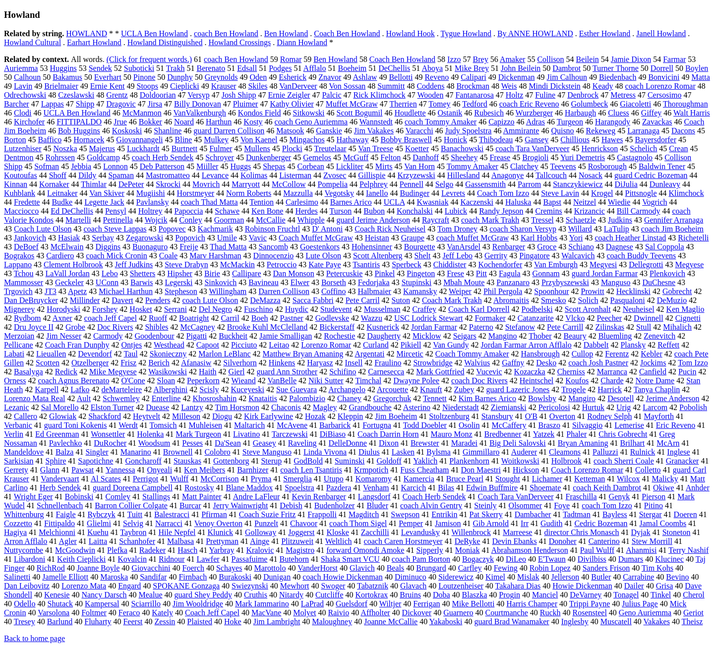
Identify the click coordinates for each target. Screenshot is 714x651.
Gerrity (495, 255)
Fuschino (258, 309)
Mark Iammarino (262, 603)
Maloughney (332, 621)
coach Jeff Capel (110, 318)
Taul (130, 354)
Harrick (609, 389)
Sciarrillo (146, 603)
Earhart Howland (94, 42)
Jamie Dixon (631, 59)
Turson (340, 211)
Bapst (552, 202)
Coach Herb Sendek (434, 496)
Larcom (655, 407)
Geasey (264, 443)
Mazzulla (298, 193)
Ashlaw (365, 77)
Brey (480, 59)
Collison (550, 59)
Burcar (190, 505)
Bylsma (438, 452)
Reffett (668, 345)
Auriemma (21, 68)
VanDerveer (298, 86)
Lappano (18, 264)
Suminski (349, 461)
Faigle (66, 514)
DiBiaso (333, 434)
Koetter (417, 148)
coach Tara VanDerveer (532, 148)
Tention (261, 202)
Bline (183, 139)
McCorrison (219, 478)
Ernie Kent (107, 86)
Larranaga (643, 130)
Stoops (148, 86)
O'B (531, 416)
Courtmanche (506, 612)
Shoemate (545, 487)
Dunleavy (665, 184)
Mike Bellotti (473, 603)
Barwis (141, 282)
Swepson (405, 514)
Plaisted (199, 621)
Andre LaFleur (256, 496)
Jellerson (565, 577)
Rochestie (339, 336)
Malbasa (180, 541)
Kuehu (98, 532)
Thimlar (94, 184)
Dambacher (533, 514)
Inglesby (575, 621)
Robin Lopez (550, 568)
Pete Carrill (565, 327)
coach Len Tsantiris (311, 470)
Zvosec (334, 175)
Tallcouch (551, 175)
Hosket (140, 309)
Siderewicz (456, 577)
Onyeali (159, 470)
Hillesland (463, 175)
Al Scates (106, 478)
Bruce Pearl (464, 478)
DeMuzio (672, 300)
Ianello (377, 193)
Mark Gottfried (440, 371)
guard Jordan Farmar (605, 273)
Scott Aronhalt (588, 309)
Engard (129, 586)
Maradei (464, 443)
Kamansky (420, 291)
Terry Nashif (688, 550)
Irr (525, 523)
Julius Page (639, 603)
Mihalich (677, 327)
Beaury (574, 336)
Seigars (464, 336)
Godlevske (332, 318)
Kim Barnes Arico (487, 398)
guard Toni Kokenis (75, 425)
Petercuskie (344, 273)
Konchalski (415, 211)
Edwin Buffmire (492, 487)
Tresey (24, 621)
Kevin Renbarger (319, 496)
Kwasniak (432, 202)
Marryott (246, 184)
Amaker (513, 59)
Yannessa (120, 470)
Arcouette (392, 389)
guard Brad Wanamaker (511, 621)
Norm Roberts (248, 193)
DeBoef (26, 246)
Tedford (474, 104)
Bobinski (79, 496)
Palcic (331, 95)
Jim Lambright (276, 621)
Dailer (634, 586)
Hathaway (353, 139)
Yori (576, 238)
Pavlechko (65, 443)
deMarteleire (121, 389)
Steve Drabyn (186, 264)
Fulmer (220, 148)
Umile (227, 238)
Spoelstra (299, 487)
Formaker (490, 318)
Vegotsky (339, 193)
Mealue (151, 595)
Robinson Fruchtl (272, 229)
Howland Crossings (239, 42)
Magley (325, 407)
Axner (62, 318)
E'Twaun (552, 559)
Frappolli (322, 514)
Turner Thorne (616, 68)
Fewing (506, 568)
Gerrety (16, 470)
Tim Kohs (657, 568)
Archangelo (346, 389)
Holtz (515, 95)
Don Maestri (481, 470)
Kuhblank (19, 193)
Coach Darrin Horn (388, 434)
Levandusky (420, 532)
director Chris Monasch (581, 532)
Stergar (650, 514)
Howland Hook (410, 33)
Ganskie (329, 130)
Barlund (60, 621)
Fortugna (376, 425)
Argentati (369, 354)
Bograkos (19, 255)
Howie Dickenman (582, 586)
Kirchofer (29, 122)
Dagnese (619, 246)
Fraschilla (580, 496)
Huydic (296, 309)
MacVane (266, 612)
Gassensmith (485, 184)
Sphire (56, 461)
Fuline (545, 95)
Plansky (633, 345)
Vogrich (654, 202)
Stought (507, 478)
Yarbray (222, 550)
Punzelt (266, 523)
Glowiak (62, 416)
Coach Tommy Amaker (472, 354)
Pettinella (118, 220)
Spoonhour (551, 291)
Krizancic (589, 211)
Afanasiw (196, 362)
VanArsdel (463, 246)
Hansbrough (540, 354)
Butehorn (294, 559)
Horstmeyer (196, 193)
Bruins (410, 595)
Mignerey (19, 309)
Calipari (473, 77)
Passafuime (250, 559)
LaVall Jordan (67, 273)
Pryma (261, 478)
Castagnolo (635, 157)
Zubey (464, 389)
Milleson (186, 416)
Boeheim (352, 68)
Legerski (178, 282)
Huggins (63, 68)
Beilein (587, 59)
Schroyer (219, 157)
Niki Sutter (326, 380)
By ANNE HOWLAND (535, 33)
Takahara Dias (518, 586)
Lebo (110, 273)
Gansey (536, 139)
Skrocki (168, 184)
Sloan (166, 380)
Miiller (207, 166)
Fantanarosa (474, 95)
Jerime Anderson (672, 398)
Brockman (472, 86)
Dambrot (566, 68)
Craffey (425, 309)
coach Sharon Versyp (522, 229)
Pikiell (411, 345)
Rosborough (607, 166)
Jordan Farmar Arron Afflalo (526, 345)
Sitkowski (309, 113)
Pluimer (245, 104)
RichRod (51, 568)
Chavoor (303, 523)
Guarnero (458, 612)
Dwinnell (648, 318)
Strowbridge (432, 362)
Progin (509, 595)
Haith (208, 371)
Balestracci (171, 514)
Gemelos (317, 157)
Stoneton (676, 532)
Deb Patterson (162, 166)
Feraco (129, 612)
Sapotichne (95, 461)
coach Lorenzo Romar (660, 86)
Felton (390, 157)
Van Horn (419, 166)
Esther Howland (605, 33)
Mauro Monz (452, 434)
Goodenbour (155, 336)
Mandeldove (24, 452)
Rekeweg (601, 130)
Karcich (413, 487)
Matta (701, 77)
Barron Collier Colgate (131, 505)
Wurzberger (534, 113)
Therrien (403, 104)
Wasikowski (167, 371)
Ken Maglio (685, 309)
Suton (401, 300)
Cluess (618, 113)
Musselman (382, 309)
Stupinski (416, 282)
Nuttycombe (23, 550)
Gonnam (546, 273)
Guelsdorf (351, 603)
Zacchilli (375, 532)
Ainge (259, 541)
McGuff (355, 157)
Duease (157, 407)
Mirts (384, 166)
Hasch (187, 550)
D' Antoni (327, 229)
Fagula (510, 273)
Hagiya (15, 532)
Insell (354, 362)
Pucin (687, 371)
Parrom (529, 184)
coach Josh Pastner (598, 362)
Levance (215, 175)
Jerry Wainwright (240, 505)
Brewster (425, 443)
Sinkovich (220, 282)
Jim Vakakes (374, 130)
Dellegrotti (646, 264)
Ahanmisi (641, 550)
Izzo (454, 59)
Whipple (310, 220)
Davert (122, 300)
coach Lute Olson (210, 300)
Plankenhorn (469, 461)
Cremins (548, 211)
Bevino (677, 577)
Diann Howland (302, 42)
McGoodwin (75, 550)
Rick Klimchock (379, 95)
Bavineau (263, 282)
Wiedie (619, 202)
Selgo (444, 184)
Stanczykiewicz (577, 184)
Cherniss (571, 371)
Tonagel (626, 595)
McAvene (292, 425)
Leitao (279, 345)
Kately (162, 612)
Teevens (563, 166)
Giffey (651, 113)
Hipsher (179, 273)
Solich (588, 300)
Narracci (168, 523)
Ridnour (171, 559)
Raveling (302, 443)
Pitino (653, 505)
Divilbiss (592, 559)
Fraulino (387, 362)
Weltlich (338, 541)
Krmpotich (371, 470)
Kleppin (350, 416)
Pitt (481, 273)
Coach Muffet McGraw (316, 238)
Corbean (311, 166)
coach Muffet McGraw (472, 238)
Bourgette (419, 246)
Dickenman (516, 77)
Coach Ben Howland (347, 33)
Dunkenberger (268, 157)
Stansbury (497, 416)
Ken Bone (267, 211)
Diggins (107, 246)
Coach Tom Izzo (503, 193)
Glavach (413, 586)
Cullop (583, 354)
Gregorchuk (392, 398)
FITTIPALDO (79, 122)
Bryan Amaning (583, 443)
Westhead (169, 345)
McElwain (67, 246)
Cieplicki (184, 86)
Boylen (696, 68)
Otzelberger (90, 362)
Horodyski (63, 309)
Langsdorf (374, 496)
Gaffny (513, 362)
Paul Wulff (597, 550)
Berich (159, 362)
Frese (455, 273)
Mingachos (307, 139)
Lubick (456, 211)
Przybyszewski (565, 282)
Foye (562, 505)
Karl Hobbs (539, 238)
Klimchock (686, 193)
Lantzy (192, 407)
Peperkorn (203, 380)
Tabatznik (372, 586)
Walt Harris (691, 113)
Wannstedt (376, 122)
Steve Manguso (267, 452)
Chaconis (286, 407)
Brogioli (535, 157)
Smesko (553, 300)
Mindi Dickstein (554, 86)
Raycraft (435, 220)
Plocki (292, 148)
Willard (580, 229)
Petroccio (282, 264)
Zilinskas (609, 327)
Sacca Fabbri (313, 300)
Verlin (13, 434)
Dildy (87, 175)
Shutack (60, 603)
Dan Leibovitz (27, 586)
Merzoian (19, 336)
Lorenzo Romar (326, 345)
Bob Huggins (79, 130)
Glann (50, 470)
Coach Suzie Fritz (267, 514)
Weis (509, 86)
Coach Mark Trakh (452, 300)
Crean (678, 148)
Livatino (246, 434)
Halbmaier (374, 291)
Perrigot (146, 478)
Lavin (23, 86)
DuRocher (110, 443)
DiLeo (516, 559)
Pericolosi (554, 407)
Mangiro (581, 398)
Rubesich (489, 113)
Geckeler (69, 282)
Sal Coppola (664, 246)
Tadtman (577, 514)
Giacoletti (635, 104)
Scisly (209, 389)
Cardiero (60, 255)
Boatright (194, 318)
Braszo (549, 425)
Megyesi (603, 264)
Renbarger (508, 246)
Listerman (295, 175)
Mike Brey (472, 68)
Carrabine (638, 577)
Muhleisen (205, 425)
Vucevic (489, 371)
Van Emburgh (556, 264)
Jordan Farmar (434, 327)
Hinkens (282, 362)
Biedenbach (618, 77)
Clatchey (524, 166)
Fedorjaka (374, 282)
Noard (184, 122)
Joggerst (301, 532)
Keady (603, 86)
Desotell (620, 398)
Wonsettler (108, 434)
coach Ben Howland (226, 33)
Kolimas (253, 175)
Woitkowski (520, 461)
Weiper (460, 291)
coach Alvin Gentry (431, 505)
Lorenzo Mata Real (34, 398)
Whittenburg (24, 514)
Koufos (577, 380)
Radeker (152, 550)
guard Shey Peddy (203, 595)
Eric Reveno (676, 425)
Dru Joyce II (34, 327)
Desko (546, 362)
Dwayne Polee (416, 380)
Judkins (620, 220)
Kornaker (54, 184)
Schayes (229, 568)
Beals (396, 568)
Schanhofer (137, 541)
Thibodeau (496, 139)
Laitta (98, 541)
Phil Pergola (502, 291)
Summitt (391, 86)
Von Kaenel (259, 139)
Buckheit (233, 336)
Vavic (257, 238)
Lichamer (547, 478)
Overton (562, 416)
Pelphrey (373, 184)
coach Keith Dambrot (607, 487)
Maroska (114, 577)
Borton (15, 139)
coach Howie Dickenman (342, 577)
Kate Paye (324, 264)
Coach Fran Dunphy (77, 345)
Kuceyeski (247, 389)
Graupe (412, 238)
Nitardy (291, 595)
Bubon (374, 211)
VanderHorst (318, 568)
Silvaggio (587, 425)
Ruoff (158, 318)
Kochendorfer (500, 264)
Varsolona (53, 612)
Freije (188, 246)
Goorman (229, 220)
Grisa (664, 586)
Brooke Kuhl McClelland (267, 327)
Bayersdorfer (655, 139)
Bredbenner (503, 434)
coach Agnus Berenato (73, 380)
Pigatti (196, 336)
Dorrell (662, 68)
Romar (291, 59)
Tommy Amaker (472, 166)
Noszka (65, 148)
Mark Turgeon (198, 434)
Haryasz (320, 362)
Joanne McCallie (390, 621)
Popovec (171, 229)
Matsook (290, 130)
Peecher (609, 318)
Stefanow (520, 327)
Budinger (414, 193)
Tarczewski (290, 434)
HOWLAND (86, 33)
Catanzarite (536, 318)
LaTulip (616, 229)
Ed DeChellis (72, 211)
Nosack (590, 175)
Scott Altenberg (378, 255)
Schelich (643, 148)
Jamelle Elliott (65, 577)
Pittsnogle (641, 193)
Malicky (665, 478)
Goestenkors (320, 246)
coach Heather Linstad (630, 238)
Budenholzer (334, 505)
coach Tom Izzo (607, 505)
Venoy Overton (218, 523)
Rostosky (199, 487)
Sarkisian (19, 461)
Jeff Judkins (134, 264)
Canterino (604, 541)
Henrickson (599, 148)
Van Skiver (106, 193)
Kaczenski (476, 202)
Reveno (436, 77)
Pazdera (339, 487)
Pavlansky (152, 202)
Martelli (78, 220)
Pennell (411, 184)
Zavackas (657, 122)
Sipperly (429, 550)
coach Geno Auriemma (311, 122)
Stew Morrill (652, 541)
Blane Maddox (249, 487)
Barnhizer (252, 470)
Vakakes (657, 621)
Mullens (257, 148)
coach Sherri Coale (624, 461)
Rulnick (642, 452)
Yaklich (425, 461)
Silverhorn (240, 362)
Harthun (219, 122)
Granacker (682, 461)
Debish (291, 505)
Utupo (334, 478)
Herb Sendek (60, 487)
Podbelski (537, 309)
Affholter (375, 612)
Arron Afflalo (25, 541)
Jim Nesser (63, 336)
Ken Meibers (204, 470)
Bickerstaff (337, 327)
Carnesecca (386, 371)
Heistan (377, 238)
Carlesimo (302, 202)
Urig (623, 407)
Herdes (306, 211)
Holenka (150, 434)
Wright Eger (33, 496)
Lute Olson (323, 255)
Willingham (227, 291)
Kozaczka (529, 371)
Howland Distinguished (165, 42)
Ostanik (450, 113)
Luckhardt (143, 148)
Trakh (175, 68)
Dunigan (277, 577)
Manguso (616, 282)
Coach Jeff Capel (212, 612)
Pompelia (333, 184)
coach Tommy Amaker (440, 122)
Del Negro (215, 309)
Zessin (165, 621)
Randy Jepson (501, 211)
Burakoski (235, 577)
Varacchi (419, 130)
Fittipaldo (59, 523)
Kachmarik (215, 229)
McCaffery (509, 425)
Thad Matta (228, 246)
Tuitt (135, 514)
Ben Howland (286, 33)
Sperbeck (406, 264)
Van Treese (375, 148)
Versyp (198, 95)
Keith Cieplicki (81, 559)
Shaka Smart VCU (350, 559)
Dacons (683, 130)
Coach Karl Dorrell (479, 309)
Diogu (222, 416)
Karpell (47, 389)
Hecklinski (633, 291)
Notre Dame (655, 380)
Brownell (178, 452)
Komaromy (374, 478)
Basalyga (28, 371)
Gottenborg (231, 461)
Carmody (108, 336)
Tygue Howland (466, 33)
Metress (623, 95)
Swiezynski (250, 586)
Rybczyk (102, 514)
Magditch (364, 514)
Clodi (23, 113)
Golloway (260, 532)
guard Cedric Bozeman (651, 175)
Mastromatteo (168, 175)
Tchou (24, 273)
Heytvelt (146, 416)
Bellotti (401, 77)
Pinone (144, 77)
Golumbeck (589, 104)
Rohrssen (60, 157)
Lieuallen (51, 354)
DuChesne (658, 282)
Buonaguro (150, 246)
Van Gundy (451, 345)
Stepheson (181, 291)
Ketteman (589, 478)
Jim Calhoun (567, 77)
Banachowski (462, 148)
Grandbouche (370, 407)
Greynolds (221, 77)
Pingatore (534, 255)
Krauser (224, 86)
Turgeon (570, 122)
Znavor (329, 77)
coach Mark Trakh (490, 220)
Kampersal (102, 603)
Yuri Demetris (582, 157)
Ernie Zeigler (289, 95)
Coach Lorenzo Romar (587, 470)
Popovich (190, 238)
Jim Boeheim (396, 416)
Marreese (518, 532)
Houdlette (409, 113)
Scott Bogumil (360, 113)
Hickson (526, 470)
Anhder (698, 487)
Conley (190, 220)
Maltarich (249, 425)
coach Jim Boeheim (672, 229)
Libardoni (29, 559)
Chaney (349, 398)
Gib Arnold (491, 523)
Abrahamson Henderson (529, 550)
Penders (158, 300)
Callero (25, 416)
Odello (25, 603)
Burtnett (184, 148)
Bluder (377, 505)
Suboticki (139, 68)
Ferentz (617, 354)
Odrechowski (25, 95)
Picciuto (244, 345)
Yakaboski (446, 621)
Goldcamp (103, 157)
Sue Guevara (296, 389)
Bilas (446, 487)
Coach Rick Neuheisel (390, 229)
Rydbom (27, 318)
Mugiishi (150, 193)
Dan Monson (293, 273)
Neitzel (584, 202)
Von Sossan (347, 86)
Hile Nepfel (176, 532)
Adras (535, 122)
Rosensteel (590, 612)
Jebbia (81, 166)
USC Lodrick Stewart (428, 318)
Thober (540, 336)
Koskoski (127, 130)
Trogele (573, 389)
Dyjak (641, 532)
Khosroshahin (214, 398)
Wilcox (628, 478)
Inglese (678, 452)
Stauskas (187, 461)
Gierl (237, 371)
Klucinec (669, 559)
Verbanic (18, 425)
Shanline (167, 130)
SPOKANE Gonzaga (186, 586)
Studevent (336, 309)
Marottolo (270, 568)
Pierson (653, 496)
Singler (96, 452)
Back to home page (34, 638)
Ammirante (521, 130)
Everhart (107, 77)
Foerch (193, 568)
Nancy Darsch (103, 595)
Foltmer (94, 612)
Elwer (300, 282)
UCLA (394, 202)
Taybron (133, 532)
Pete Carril (363, 300)
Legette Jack (104, 202)
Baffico (49, 139)
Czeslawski (76, 95)
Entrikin (444, 514)
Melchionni (57, 532)
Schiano (581, 246)
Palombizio (307, 398)
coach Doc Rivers (479, 380)
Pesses (192, 443)
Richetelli (693, 238)
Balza (64, 452)
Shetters (143, 273)
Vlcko (575, 318)
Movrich (206, 184)
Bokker (150, 122)
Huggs (240, 166)
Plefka (117, 550)
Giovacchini (150, 568)
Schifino (342, 371)
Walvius (477, 362)
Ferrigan (426, 603)
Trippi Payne (589, 603)
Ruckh (550, 612)
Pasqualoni (627, 300)
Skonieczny (168, 354)
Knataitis (262, 398)
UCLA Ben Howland (154, 33)
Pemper (411, 523)
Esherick (292, 77)
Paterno (481, 327)
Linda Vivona (325, 452)
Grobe (75, 327)
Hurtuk (593, 407)
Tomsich (163, 425)
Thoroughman (685, 104)
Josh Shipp (239, 95)
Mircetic (410, 354)
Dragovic (121, 104)
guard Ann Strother (286, 371)
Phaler (576, 434)
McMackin (237, 264)
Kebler (651, 354)
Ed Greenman (57, 434)
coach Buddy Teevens (641, 255)
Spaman (121, 175)
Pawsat (82, 470)
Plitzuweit (297, 541)
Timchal (368, 380)
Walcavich (578, 255)
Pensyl (115, 211)
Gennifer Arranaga (674, 220)
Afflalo (314, 68)
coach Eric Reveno (529, 104)
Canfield (652, 371)
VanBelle (282, 380)
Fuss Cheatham (424, 470)
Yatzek (544, 434)
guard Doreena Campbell (133, 487)
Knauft (431, 389)
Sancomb (273, 246)
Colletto (648, 470)
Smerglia (297, 478)
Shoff (57, 175)
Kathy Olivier (291, 104)
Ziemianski (509, 407)
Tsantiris (366, 264)
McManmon (142, 113)
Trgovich (18, 291)
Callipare (246, 273)
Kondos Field (259, 113)
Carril (230, 318)
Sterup (271, 461)
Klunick (221, 532)
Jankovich (30, 238)
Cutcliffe (329, 595)
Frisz (128, 362)
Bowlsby (542, 398)
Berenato (210, 68)
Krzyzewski (416, 175)
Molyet (304, 612)
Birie (212, 273)
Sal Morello (60, 407)
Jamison (448, 523)
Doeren (685, 514)
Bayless (614, 514)
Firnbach (192, 577)
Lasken (403, 452)
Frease (499, 157)
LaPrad (312, 603)
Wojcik (156, 220)
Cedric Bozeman (600, 523)
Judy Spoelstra (468, 130)
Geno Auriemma (645, 612)
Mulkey (216, 139)
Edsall (247, 68)
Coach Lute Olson (42, 229)
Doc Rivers (115, 327)
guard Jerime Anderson (373, 220)
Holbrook (566, 461)
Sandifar (153, 577)
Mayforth (658, 416)
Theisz (692, 621)
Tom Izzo (693, 362)
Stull (643, 327)
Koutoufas (20, 175)
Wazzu (371, 318)
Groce (546, 246)
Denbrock (582, 95)
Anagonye (507, 175)
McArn (667, 443)
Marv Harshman (215, 255)
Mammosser (23, 282)
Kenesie (57, 595)
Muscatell (616, 621)
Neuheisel (638, 309)
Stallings (156, 496)
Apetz (77, 291)
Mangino (502, 336)
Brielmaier (61, 86)
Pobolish (693, 407)
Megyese (689, 264)
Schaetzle (581, 220)
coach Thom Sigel (358, 523)
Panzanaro (513, 282)
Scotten (48, 362)
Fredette (27, 202)
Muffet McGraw (352, 104)
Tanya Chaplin (657, 389)
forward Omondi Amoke (365, 550)
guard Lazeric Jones (517, 389)
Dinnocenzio (273, 255)
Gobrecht (677, 291)
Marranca (612, 371)
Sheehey (464, 157)
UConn (107, 282)
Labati (14, 354)
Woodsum (154, 443)
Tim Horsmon (237, 407)
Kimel (495, 577)
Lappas (52, 104)
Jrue (120, 122)
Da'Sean (228, 443)
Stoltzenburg (449, 416)
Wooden (430, 95)
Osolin (469, 425)
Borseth (333, 282)
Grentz (117, 95)
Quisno (562, 130)
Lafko (79, 389)
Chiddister (450, 264)
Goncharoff (143, 461)
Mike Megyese (113, 371)
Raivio (339, 612)
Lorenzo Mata (83, 586)
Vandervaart (60, 478)
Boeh (259, 318)
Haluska (518, 202)
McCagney (197, 327)
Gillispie (371, 175)
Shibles (156, 327)
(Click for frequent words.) (149, 59)
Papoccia (189, 211)
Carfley (470, 568)
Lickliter (349, 166)
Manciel (545, 595)
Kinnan (15, 184)
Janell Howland (661, 33)
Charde (611, 380)
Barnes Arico (351, 202)
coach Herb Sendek (162, 157)
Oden (258, 77)
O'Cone (133, 380)
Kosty (252, 122)
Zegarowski (145, 238)
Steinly (485, 505)
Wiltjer (390, 603)
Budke (62, 202)
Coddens (430, 86)
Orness (15, 380)
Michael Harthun (126, 291)
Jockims (653, 362)
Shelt (423, 255)
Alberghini (170, 389)
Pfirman (214, 514)
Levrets (453, 193)
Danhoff (426, 157)
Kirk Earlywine (268, 416)
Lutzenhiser (23, 148)
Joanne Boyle (98, 568)
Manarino (135, 452)
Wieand (244, 380)
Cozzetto (18, 523)
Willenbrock (471, 532)
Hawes (612, 139)
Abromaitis (511, 300)
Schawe (227, 211)
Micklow (427, 336)
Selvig (133, 523)
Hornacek (88, 139)
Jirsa (155, 104)
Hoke (232, 621)
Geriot (693, 612)
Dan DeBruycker (31, 300)
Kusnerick (382, 327)
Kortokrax (372, 595)
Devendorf (95, 354)
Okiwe (663, 487)
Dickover (417, 612)
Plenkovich (667, 273)
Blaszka (474, 595)
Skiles (257, 86)
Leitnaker (62, 193)
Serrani (175, 309)
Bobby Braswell (406, 139)
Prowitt (592, 291)
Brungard (431, 568)
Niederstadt (460, 407)
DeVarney (585, 595)
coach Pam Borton (421, 559)
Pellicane (18, 345)
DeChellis (394, 68)
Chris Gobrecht (622, 434)
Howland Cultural (32, 42)
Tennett (435, 398)
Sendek (100, 68)
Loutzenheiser (460, 586)
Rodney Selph (609, 416)
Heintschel (536, 380)
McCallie (271, 220)
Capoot (207, 345)
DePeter (131, 184)
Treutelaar (330, 148)
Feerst (132, 621)
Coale (168, 255)
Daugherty (384, 336)
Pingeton (421, 273)
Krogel (602, 193)
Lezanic (16, 407)
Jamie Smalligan (285, 336)
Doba (441, 595)
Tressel (542, 220)
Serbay (103, 238)
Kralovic (260, 550)
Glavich (362, 568)
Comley (117, 496)
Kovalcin (132, 559)
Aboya (432, 68)
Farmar (674, 59)
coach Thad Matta (209, 202)
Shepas (274, 166)
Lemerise (629, 425)
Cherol (694, 595)
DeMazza (265, 300)
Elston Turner (112, 407)
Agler (67, 541)
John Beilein (520, 68)
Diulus (369, 452)
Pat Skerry (486, 514)
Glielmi (99, 523)
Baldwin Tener (662, 166)
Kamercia (419, 478)
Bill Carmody (638, 211)
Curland (376, 345)
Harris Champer (531, 603)
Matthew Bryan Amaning (303, 354)
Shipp (85, 104)
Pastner (291, 318)
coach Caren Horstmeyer (403, 541)
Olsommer (525, 505)
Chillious (575, 139)
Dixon (389, 443)
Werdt (128, 425)
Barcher (16, 104)
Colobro (217, 452)
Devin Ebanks (514, 541)
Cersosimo (664, 95)
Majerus (102, 148)
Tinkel (661, 595)
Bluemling (615, 336)
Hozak (315, 416)
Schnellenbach (60, 505)
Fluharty (97, 621)
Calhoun (27, 77)
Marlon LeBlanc (224, 354)
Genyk (619, 496)
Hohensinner (372, 246)
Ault (84, 398)
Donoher (563, 541)
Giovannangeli (139, 139)
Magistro (300, 550)
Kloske (338, 532)
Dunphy (180, 77)
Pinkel (384, 273)
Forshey (105, 309)
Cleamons (565, 452)
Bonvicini (663, 77)
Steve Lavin (560, 193)
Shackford (104, 416)
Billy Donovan (197, 104)
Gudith (551, 523)
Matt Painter (202, 496)
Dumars (631, 559)
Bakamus (67, 77)
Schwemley (121, 398)
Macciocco (21, 211)
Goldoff (388, 461)
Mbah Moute (463, 282)
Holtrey (150, 211)
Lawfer (207, 559)
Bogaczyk (478, 559)
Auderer (524, 452)
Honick (455, 139)
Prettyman (222, 541)
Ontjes (131, 345)
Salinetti (17, 577)
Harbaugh (580, 113)
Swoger (333, 586)
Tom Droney (457, 229)
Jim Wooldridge (198, 603)
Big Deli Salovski (517, 443)
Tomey (439, 104)
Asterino (416, 407)
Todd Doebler (425, 425)
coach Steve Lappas (114, 229)
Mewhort (294, 586)
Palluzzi (605, 452)
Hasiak (69, 238)
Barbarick (335, 425)
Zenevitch (659, 336)
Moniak (467, 550)
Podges (280, 68)
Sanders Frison (606, 568)
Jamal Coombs (663, 523)
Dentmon (19, 157)
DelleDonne (348, 443)
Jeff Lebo (457, 255)
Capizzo (501, 122)
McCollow (288, 184)
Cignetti (688, 318)
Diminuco (410, 577)
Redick (66, 371)
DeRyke (467, 541)
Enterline (166, 398)
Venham (376, 487)
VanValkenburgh (200, 113)
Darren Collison (283, 291)
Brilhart (632, 443)
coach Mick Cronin (116, 255)
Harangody (612, 122)
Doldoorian (158, 95)
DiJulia (626, 184)
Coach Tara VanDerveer (516, 496)
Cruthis (255, 595)
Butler (601, 577)
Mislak (528, 577)
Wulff (179, 478)
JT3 (51, 291)
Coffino (333, 291)
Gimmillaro (481, 452)
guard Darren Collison (228, 130)
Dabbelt (596, 345)
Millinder (85, 300)
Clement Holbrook (73, 264)
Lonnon (115, 166)
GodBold (308, 461)
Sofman (46, 166)
